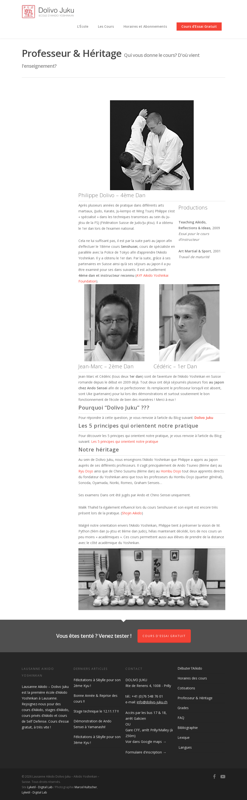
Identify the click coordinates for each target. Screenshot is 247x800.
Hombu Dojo (171, 471)
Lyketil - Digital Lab (40, 787)
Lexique (184, 737)
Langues (185, 747)
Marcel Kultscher (86, 787)
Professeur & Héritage (195, 698)
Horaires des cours (192, 678)
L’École (82, 26)
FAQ (181, 717)
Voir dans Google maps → (145, 741)
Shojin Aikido (132, 513)
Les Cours (106, 26)
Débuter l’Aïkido (190, 668)
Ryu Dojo (85, 471)
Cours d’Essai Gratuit (199, 26)
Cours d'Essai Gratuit (164, 636)
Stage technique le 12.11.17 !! (96, 711)
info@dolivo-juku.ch (152, 702)
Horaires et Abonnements (145, 26)
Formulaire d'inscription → (145, 752)
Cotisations (186, 688)
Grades (183, 708)
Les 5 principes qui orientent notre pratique (124, 441)
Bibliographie (188, 727)
